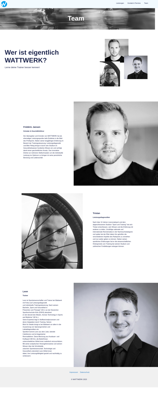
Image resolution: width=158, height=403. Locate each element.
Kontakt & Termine (134, 3)
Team (146, 3)
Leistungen (120, 3)
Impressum (74, 372)
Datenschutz (85, 372)
